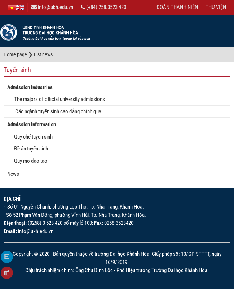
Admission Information (31, 124)
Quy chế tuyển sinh (32, 136)
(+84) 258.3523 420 (103, 7)
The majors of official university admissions (58, 99)
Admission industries (30, 87)
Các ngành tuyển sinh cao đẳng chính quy (56, 111)
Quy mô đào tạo (29, 161)
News (13, 174)
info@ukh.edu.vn (52, 7)
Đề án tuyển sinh (29, 148)
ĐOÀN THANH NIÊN (177, 7)
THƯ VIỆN (216, 7)
